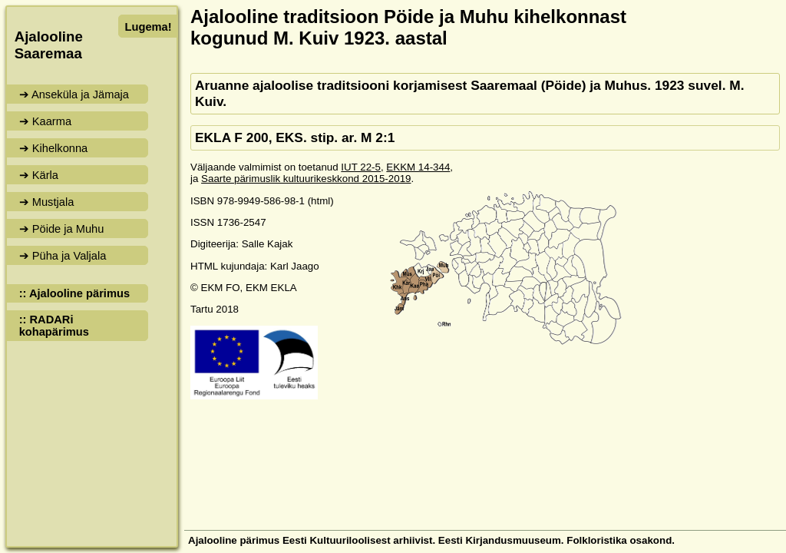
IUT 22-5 (361, 167)
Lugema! (148, 27)
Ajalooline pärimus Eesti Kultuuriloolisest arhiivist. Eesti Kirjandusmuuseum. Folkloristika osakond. (431, 540)
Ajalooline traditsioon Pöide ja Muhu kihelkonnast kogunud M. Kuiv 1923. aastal (408, 27)
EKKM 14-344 (418, 167)
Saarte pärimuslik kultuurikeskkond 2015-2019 (306, 178)
